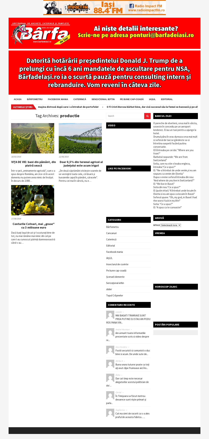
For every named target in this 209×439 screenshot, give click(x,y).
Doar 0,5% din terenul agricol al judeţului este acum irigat (81, 164)
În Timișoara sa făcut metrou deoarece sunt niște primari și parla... (126, 399)
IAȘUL (152, 99)
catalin (118, 312)
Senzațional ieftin (103, 99)
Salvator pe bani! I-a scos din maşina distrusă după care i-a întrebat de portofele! (53, 106)
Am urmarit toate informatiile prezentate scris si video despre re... (127, 336)
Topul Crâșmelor (114, 295)
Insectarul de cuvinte (117, 264)
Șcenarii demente (115, 276)
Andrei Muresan (122, 329)
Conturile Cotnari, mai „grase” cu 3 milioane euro (34, 226)
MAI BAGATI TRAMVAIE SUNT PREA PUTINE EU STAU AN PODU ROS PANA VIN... (128, 319)
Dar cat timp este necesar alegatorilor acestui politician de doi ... (127, 382)
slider (109, 289)
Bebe (117, 374)
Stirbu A (119, 361)
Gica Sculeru (121, 347)
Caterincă (80, 99)
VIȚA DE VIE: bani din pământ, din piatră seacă (33, 164)
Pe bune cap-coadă (132, 99)
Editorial (167, 99)
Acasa (18, 99)
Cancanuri (111, 233)
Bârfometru (34, 99)
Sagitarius (120, 410)
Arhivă (156, 225)
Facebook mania (58, 99)
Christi (118, 392)
